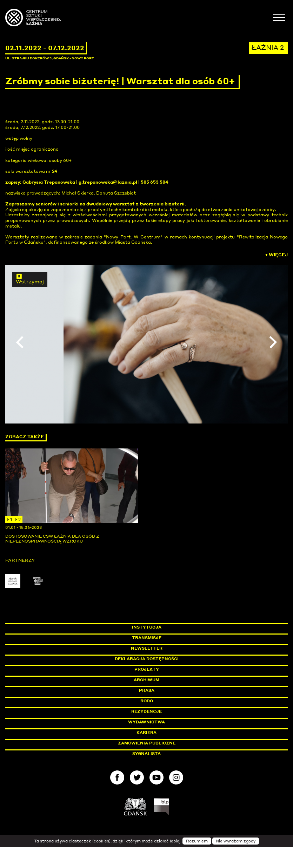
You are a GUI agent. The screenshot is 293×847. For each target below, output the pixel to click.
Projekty (146, 669)
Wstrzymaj (30, 279)
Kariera (146, 732)
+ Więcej (276, 254)
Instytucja (146, 627)
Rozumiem (197, 841)
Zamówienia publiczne (162, 743)
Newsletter (146, 648)
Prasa (146, 690)
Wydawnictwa (146, 722)
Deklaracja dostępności (147, 658)
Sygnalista (146, 753)
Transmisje (176, 637)
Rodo (146, 700)
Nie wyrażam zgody (235, 841)
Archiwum (146, 679)
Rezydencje (146, 711)
